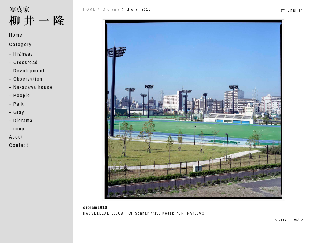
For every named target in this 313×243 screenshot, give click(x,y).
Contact (18, 145)
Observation (27, 78)
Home (16, 34)
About (16, 136)
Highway (23, 53)
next (297, 219)
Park (18, 103)
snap (18, 128)
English (295, 10)
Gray (18, 112)
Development (29, 70)
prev (281, 219)
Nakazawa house (33, 87)
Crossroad (25, 62)
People (21, 95)
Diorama (23, 120)
